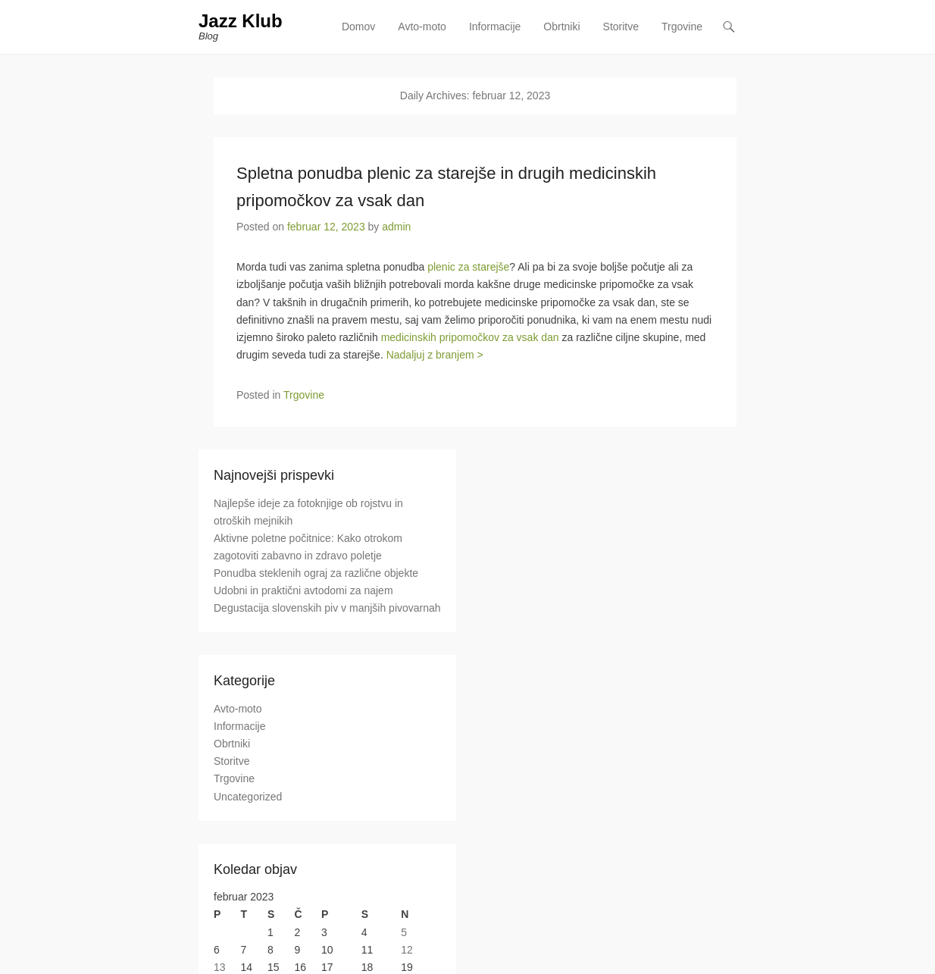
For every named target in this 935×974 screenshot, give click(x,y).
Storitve (621, 26)
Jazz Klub (241, 21)
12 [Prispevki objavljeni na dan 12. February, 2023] (407, 950)
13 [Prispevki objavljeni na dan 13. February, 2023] (220, 967)
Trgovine (681, 26)
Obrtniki (561, 26)
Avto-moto (422, 26)
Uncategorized (248, 797)
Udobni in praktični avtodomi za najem (303, 590)
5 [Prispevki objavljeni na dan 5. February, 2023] (404, 932)
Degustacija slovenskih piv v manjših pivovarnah (327, 608)
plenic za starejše (468, 267)
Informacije (495, 26)
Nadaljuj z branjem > (434, 355)
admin (396, 227)
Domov (358, 26)
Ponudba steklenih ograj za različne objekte (316, 573)
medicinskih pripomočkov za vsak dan (470, 337)
